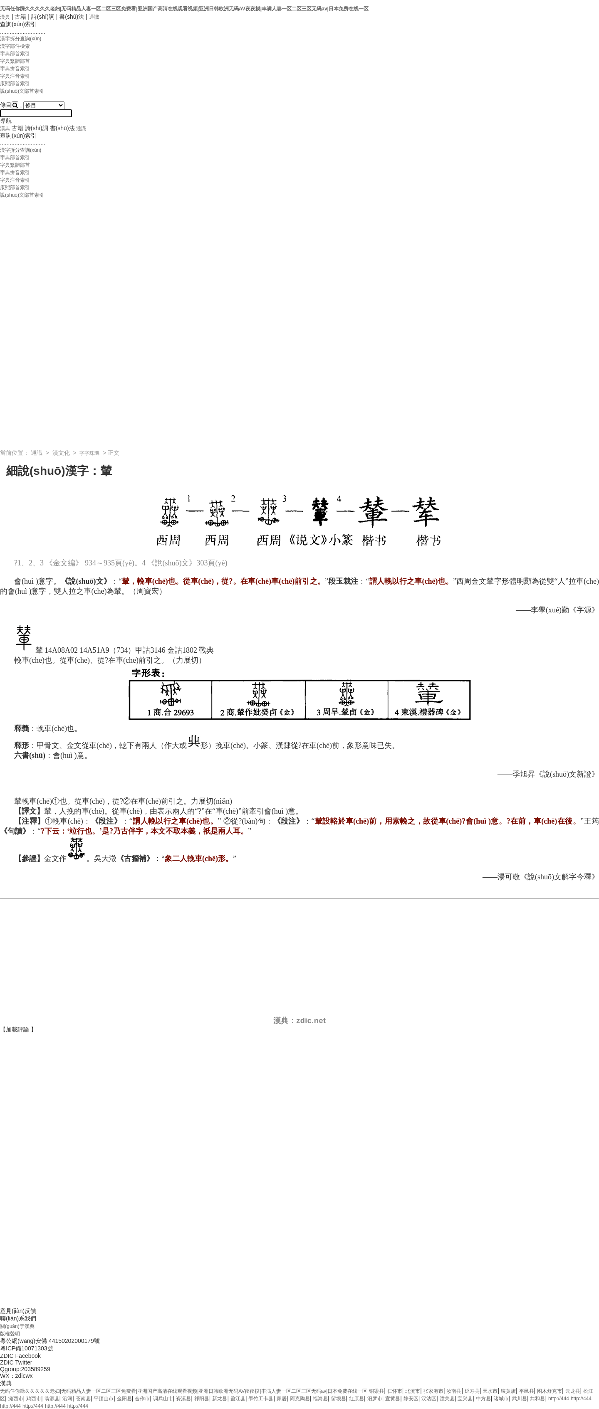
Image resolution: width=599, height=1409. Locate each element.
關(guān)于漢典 (17, 1326)
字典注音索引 (15, 76)
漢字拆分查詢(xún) (20, 39)
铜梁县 (376, 1391)
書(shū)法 (71, 16)
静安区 (410, 1399)
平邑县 (526, 1391)
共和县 (537, 1399)
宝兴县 (465, 1399)
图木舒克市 (549, 1391)
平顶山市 (104, 1399)
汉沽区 (428, 1399)
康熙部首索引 (15, 83)
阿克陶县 (300, 1399)
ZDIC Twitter (16, 1362)
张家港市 (433, 1391)
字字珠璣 (89, 453)
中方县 (483, 1399)
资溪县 (183, 1399)
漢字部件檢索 (15, 46)
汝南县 (453, 1391)
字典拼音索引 (15, 69)
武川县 (519, 1399)
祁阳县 (201, 1399)
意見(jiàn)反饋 (18, 1311)
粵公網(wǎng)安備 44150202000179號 (50, 1340)
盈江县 (237, 1399)
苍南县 (83, 1399)
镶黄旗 (508, 1391)
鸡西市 (33, 1399)
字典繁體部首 (15, 61)
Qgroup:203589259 (25, 1369)
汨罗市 (374, 1399)
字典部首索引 (15, 54)
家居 (282, 1399)
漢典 (5, 17)
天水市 (490, 1391)
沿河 (67, 1399)
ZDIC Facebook (20, 1355)
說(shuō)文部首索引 (22, 91)
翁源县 (52, 1399)
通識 (94, 17)
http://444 (558, 1399)
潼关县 (447, 1399)
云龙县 (572, 1391)
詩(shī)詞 (42, 16)
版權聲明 (10, 1334)
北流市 (412, 1391)
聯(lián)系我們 (18, 1318)
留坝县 (338, 1399)
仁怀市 (394, 1391)
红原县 (356, 1399)
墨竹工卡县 (260, 1399)
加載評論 (17, 1029)
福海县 (320, 1399)
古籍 (20, 16)
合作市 (142, 1399)
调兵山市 (163, 1399)
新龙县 (219, 1399)
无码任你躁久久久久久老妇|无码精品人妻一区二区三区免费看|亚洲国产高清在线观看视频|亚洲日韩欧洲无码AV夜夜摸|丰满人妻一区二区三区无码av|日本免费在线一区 (184, 9)
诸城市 (501, 1399)
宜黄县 (392, 1399)
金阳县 (124, 1399)
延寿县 (472, 1391)
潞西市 (15, 1399)
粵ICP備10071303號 (26, 1348)
